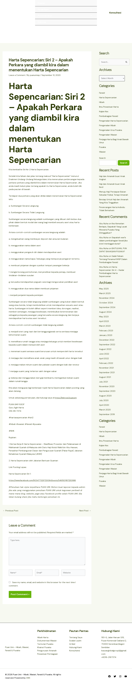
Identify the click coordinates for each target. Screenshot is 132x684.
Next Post (85, 512)
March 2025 (105, 295)
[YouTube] (126, 676)
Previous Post (10, 512)
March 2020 (105, 412)
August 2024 (105, 314)
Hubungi (42, 22)
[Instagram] (120, 676)
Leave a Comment (17, 77)
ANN (28, 678)
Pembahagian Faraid (108, 118)
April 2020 (104, 407)
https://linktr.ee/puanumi (66, 399)
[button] (115, 12)
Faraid (102, 95)
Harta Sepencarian (108, 100)
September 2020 (107, 393)
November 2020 (106, 388)
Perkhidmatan (45, 15)
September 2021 (107, 375)
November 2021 (106, 370)
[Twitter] (115, 676)
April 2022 (104, 361)
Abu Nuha (103, 226)
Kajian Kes (103, 114)
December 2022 (106, 342)
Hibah (101, 104)
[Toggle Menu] (90, 9)
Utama (41, 3)
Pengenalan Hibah (107, 128)
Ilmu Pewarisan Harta (109, 109)
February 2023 (106, 333)
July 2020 (104, 402)
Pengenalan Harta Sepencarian (113, 123)
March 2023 (104, 328)
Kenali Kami (43, 9)
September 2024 (107, 309)
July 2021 (103, 384)
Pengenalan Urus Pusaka (110, 132)
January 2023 (105, 337)
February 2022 (106, 365)
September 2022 (107, 347)
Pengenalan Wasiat (108, 137)
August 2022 (105, 351)
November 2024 (106, 300)
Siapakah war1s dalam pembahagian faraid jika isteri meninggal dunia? (113, 243)
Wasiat (102, 154)
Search (102, 160)
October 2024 (106, 305)
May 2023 (104, 319)
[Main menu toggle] (124, 35)
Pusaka (102, 149)
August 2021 (105, 379)
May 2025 (104, 291)
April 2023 (104, 323)
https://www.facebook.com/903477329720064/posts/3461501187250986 (44, 482)
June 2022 (104, 356)
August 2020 (105, 398)
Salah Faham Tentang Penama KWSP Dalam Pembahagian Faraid (113, 261)
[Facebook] (109, 676)
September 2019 (107, 416)
